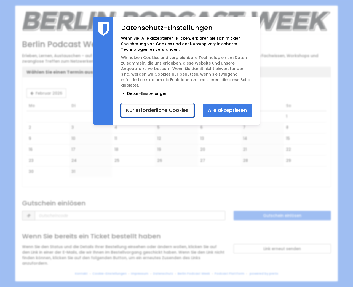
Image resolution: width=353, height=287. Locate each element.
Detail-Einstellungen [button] (144, 93)
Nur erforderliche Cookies (157, 110)
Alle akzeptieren (227, 110)
